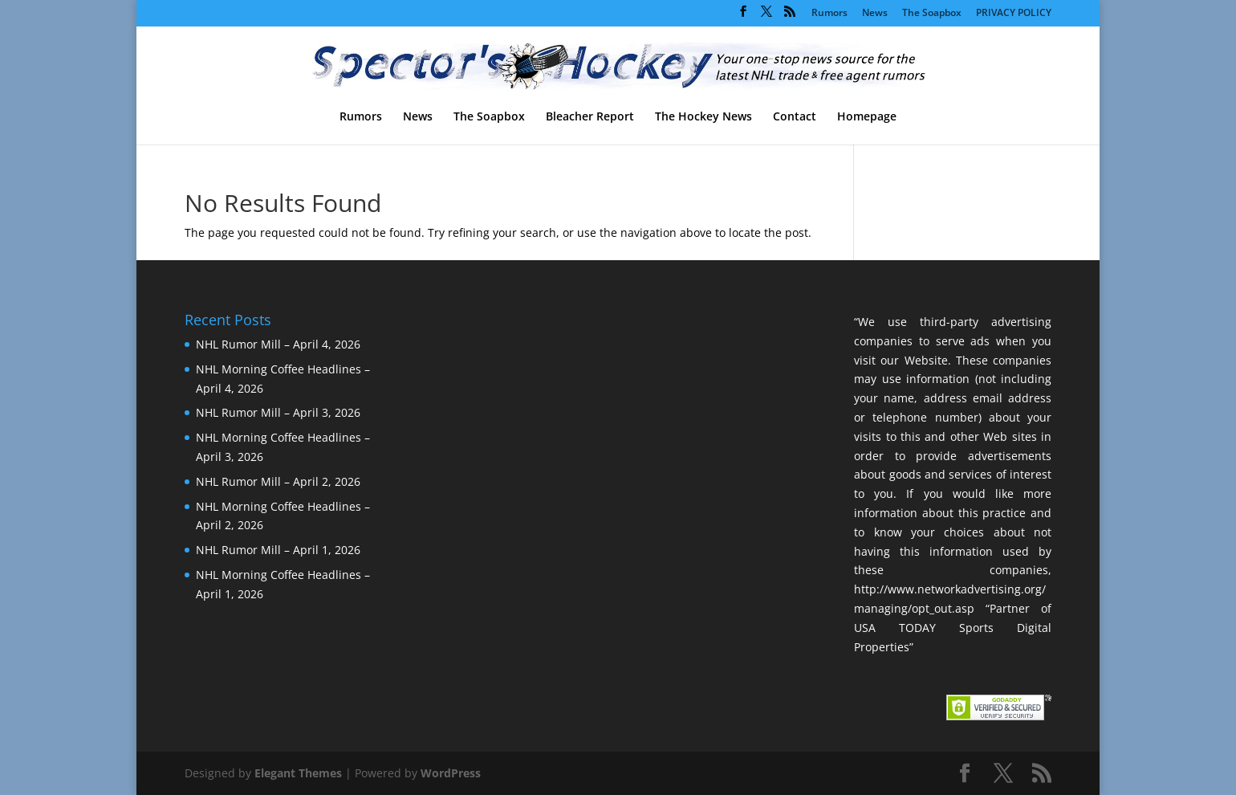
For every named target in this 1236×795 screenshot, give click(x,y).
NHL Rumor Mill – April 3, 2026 (278, 412)
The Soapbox (932, 13)
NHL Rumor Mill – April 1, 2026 (278, 549)
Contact (794, 117)
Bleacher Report (590, 117)
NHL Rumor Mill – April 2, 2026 (278, 481)
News (875, 13)
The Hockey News (703, 117)
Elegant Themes (298, 773)
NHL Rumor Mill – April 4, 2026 (278, 344)
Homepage (867, 117)
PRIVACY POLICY (1013, 13)
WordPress (451, 773)
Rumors (829, 13)
